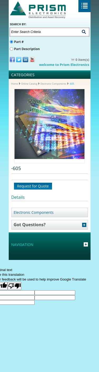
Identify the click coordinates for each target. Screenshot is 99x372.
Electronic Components (53, 83)
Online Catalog (29, 83)
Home (14, 83)
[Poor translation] (14, 286)
